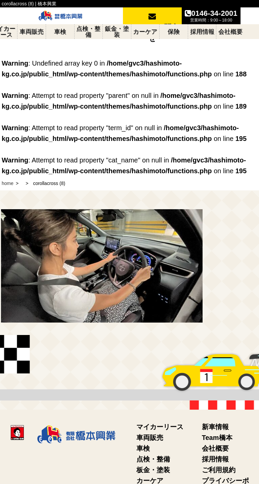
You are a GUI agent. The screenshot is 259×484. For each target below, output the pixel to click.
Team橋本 (217, 437)
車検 (143, 448)
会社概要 (215, 448)
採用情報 (215, 459)
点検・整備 (153, 459)
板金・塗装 (153, 470)
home (7, 183)
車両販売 (149, 437)
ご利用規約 (218, 470)
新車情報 (215, 427)
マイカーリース (159, 427)
